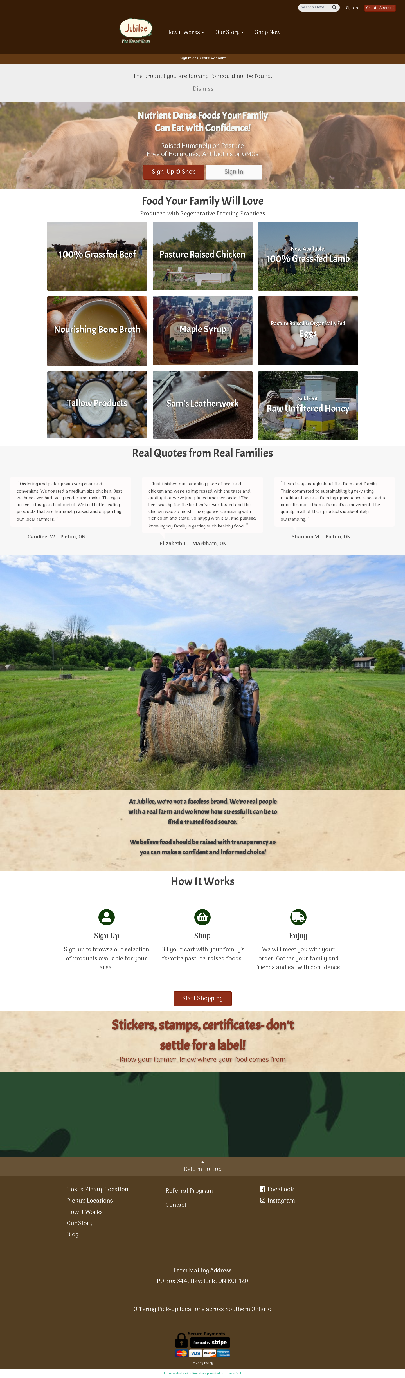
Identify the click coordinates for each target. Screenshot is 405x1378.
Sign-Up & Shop (174, 172)
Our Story (229, 32)
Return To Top (203, 1166)
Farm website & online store (185, 1373)
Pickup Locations (90, 1201)
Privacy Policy (202, 1363)
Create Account (380, 8)
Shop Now (268, 32)
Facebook (276, 1190)
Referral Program (189, 1191)
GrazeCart (233, 1373)
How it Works (185, 32)
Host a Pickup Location (97, 1190)
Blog (72, 1235)
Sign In (352, 8)
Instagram (277, 1201)
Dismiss (202, 89)
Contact (176, 1205)
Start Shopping (202, 999)
